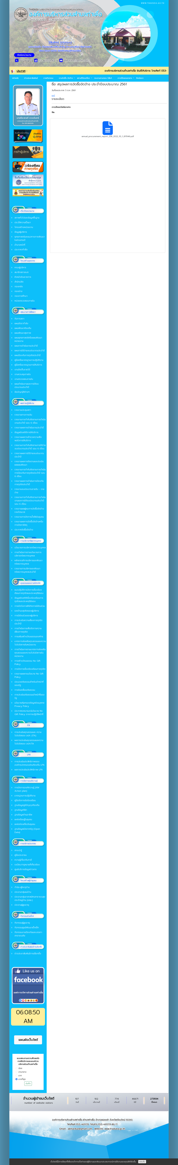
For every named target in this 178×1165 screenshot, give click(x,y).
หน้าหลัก (15, 78)
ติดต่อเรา (139, 78)
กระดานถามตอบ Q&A (103, 78)
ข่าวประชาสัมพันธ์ (31, 78)
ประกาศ (21, 71)
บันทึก (28, 1083)
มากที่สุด (22, 1079)
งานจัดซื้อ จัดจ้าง (66, 78)
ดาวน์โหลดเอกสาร (125, 78)
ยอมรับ (142, 1161)
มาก (20, 1075)
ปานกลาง (22, 1071)
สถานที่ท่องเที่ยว (84, 78)
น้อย (20, 1068)
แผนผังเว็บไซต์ (28, 1039)
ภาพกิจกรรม (48, 78)
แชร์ (53, 95)
